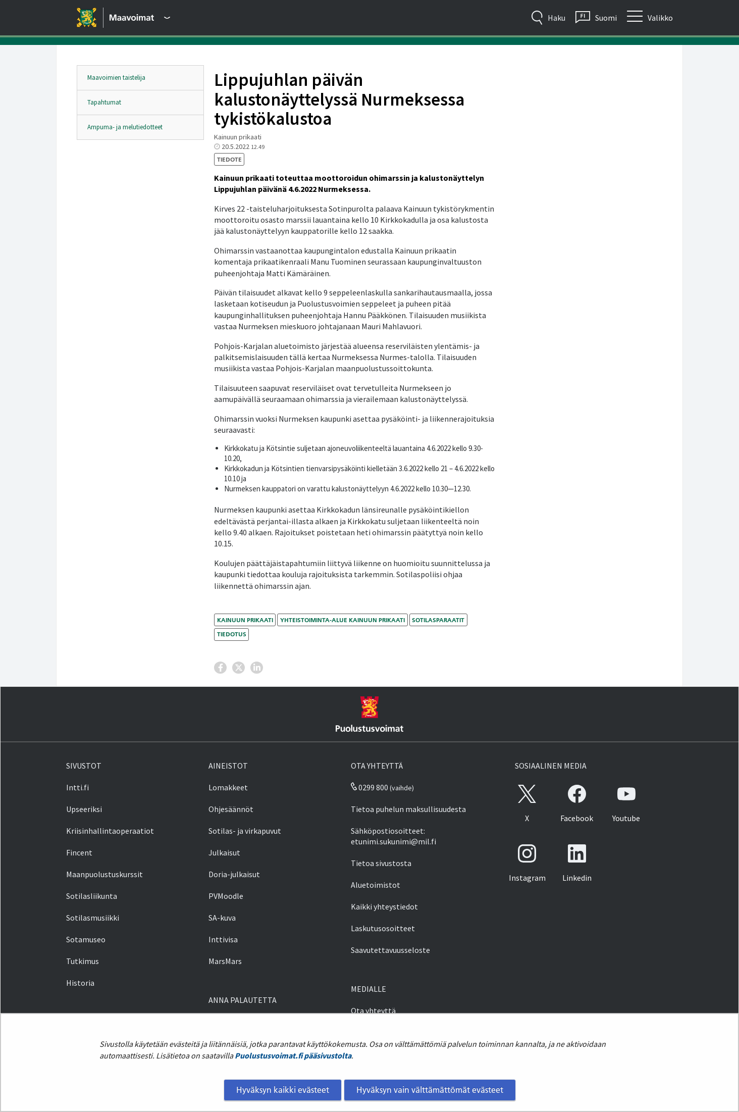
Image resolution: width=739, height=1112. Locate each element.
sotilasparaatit (438, 620)
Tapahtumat (104, 102)
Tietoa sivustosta (381, 863)
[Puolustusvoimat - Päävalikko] (140, 18)
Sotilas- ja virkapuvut (244, 831)
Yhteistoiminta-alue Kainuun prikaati (342, 620)
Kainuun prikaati (245, 620)
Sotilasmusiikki (92, 918)
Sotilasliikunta (91, 896)
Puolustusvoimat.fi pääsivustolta (293, 1055)
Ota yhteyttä (373, 1010)
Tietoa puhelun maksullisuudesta (408, 809)
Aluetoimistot (375, 885)
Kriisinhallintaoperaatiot (110, 831)
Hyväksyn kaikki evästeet (282, 1090)
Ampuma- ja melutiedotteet (125, 127)
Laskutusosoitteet (383, 928)
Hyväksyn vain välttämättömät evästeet (429, 1090)
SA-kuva (222, 918)
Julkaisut (224, 852)
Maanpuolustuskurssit (104, 874)
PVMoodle (225, 896)
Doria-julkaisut (234, 874)
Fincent (79, 852)
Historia (80, 983)
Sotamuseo (85, 939)
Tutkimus (82, 961)
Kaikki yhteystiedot (384, 906)
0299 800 (369, 787)
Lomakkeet (228, 787)
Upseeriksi (84, 809)
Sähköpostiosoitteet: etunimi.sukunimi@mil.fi (393, 836)
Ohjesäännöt (230, 809)
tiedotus (231, 634)
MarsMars (225, 961)
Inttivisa (223, 939)
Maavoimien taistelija (116, 77)
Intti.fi (77, 787)
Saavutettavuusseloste (390, 950)
